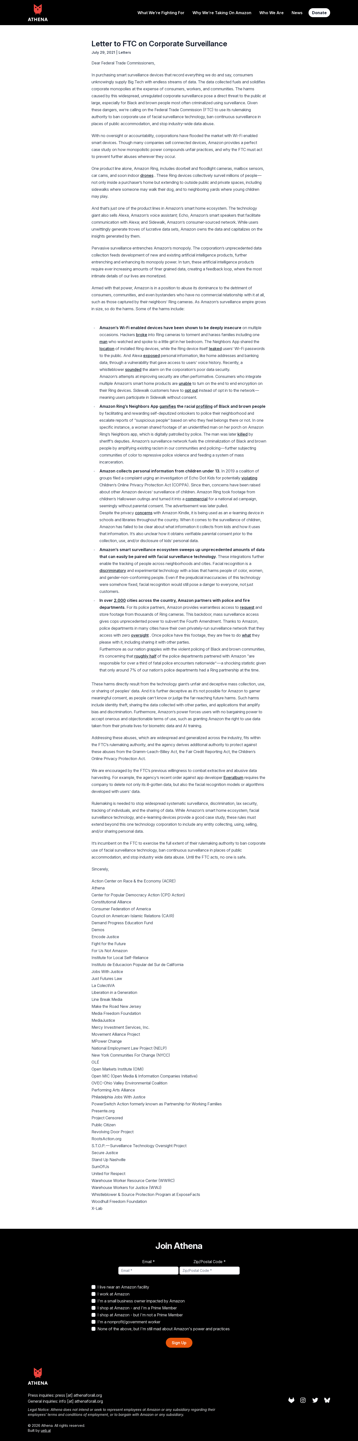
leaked (215, 348)
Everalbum (233, 777)
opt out (191, 390)
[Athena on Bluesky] (327, 1400)
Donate (319, 12)
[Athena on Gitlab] (291, 1400)
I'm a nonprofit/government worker (125, 1321)
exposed (151, 355)
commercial (196, 498)
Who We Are (271, 12)
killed (242, 434)
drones (146, 175)
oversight (140, 635)
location (106, 348)
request (247, 607)
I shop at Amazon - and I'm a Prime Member (134, 1307)
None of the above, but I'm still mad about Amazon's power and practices (160, 1328)
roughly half (145, 656)
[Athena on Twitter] (315, 1400)
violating (249, 477)
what (246, 635)
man (103, 341)
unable (185, 383)
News (297, 12)
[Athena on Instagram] (303, 1400)
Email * (148, 1261)
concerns (143, 512)
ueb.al (46, 1430)
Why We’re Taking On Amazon (221, 12)
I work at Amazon (110, 1293)
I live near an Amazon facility (120, 1287)
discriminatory (112, 570)
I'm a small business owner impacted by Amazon (138, 1300)
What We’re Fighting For (160, 12)
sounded (133, 369)
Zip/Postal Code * (209, 1261)
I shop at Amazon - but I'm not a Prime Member (137, 1314)
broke (141, 334)
